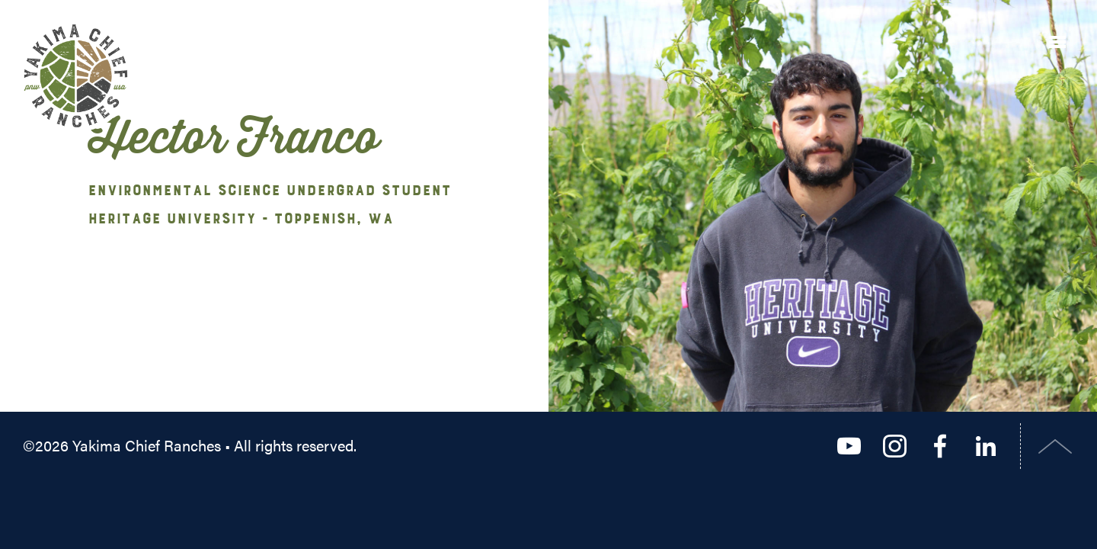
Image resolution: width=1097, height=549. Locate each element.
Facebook (940, 446)
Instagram (894, 446)
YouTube (849, 446)
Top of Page (1055, 446)
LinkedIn (986, 446)
